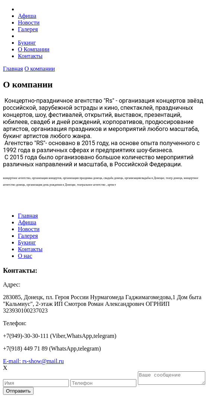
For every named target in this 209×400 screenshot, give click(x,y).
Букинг (27, 42)
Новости (28, 22)
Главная (13, 68)
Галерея (28, 29)
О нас (25, 256)
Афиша (27, 16)
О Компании (34, 49)
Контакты (30, 56)
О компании (40, 68)
